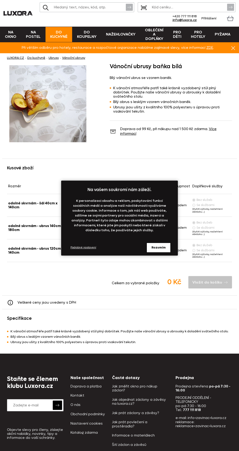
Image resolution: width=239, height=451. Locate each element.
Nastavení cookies (86, 424)
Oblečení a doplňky (154, 34)
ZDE (209, 47)
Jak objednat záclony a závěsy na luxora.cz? (139, 402)
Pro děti (177, 34)
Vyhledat (129, 7)
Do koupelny (86, 34)
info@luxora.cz (184, 20)
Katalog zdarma (84, 433)
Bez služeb (202, 200)
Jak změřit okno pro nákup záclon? (134, 388)
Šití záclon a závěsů (129, 445)
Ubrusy (54, 58)
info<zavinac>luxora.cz (207, 417)
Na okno (10, 34)
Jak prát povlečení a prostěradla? (129, 424)
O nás (75, 405)
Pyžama (222, 34)
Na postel (33, 34)
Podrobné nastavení (83, 247)
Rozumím (158, 247)
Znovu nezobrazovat (233, 48)
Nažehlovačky (120, 34)
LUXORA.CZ (15, 58)
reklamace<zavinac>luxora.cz (201, 426)
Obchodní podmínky (87, 414)
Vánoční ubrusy (73, 58)
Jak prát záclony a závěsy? (135, 413)
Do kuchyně (58, 34)
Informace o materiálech (133, 435)
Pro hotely (198, 34)
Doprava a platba (86, 386)
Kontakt (77, 396)
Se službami (203, 205)
